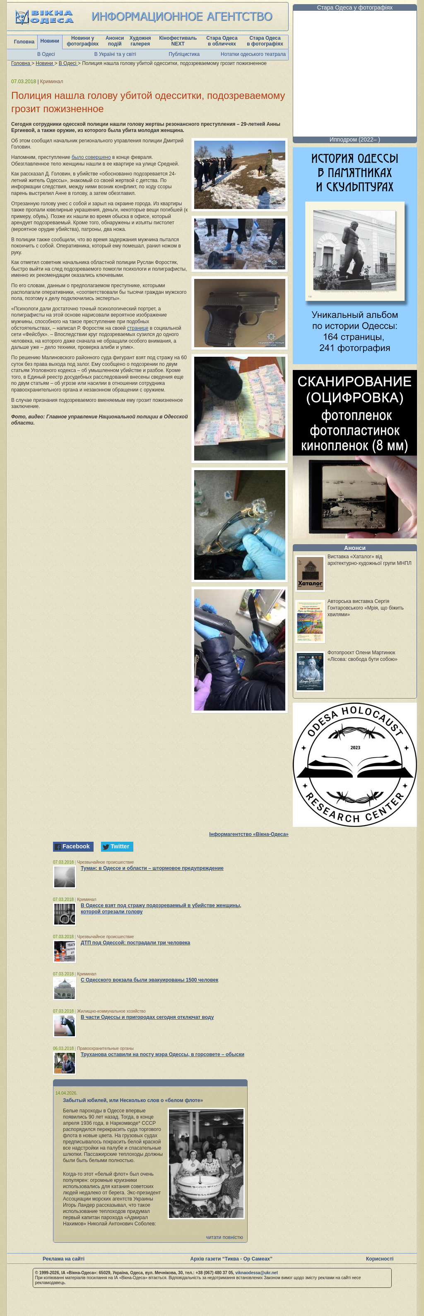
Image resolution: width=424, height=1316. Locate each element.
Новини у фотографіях (83, 41)
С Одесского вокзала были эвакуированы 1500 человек (149, 980)
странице (138, 328)
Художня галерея (140, 41)
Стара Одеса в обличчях (221, 41)
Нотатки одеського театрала (253, 54)
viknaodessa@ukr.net (256, 1272)
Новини (50, 41)
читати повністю (224, 1237)
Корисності (379, 1259)
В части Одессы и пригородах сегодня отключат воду (147, 1017)
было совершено (91, 157)
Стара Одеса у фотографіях (355, 7)
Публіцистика (184, 54)
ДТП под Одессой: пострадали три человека (135, 943)
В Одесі (46, 54)
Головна (24, 42)
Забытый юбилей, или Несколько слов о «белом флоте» (133, 1100)
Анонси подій (115, 41)
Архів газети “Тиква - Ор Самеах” (231, 1259)
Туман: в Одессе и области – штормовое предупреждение (152, 868)
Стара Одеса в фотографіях (265, 41)
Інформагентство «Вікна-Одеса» (249, 834)
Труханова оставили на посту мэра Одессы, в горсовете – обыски (162, 1054)
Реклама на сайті (63, 1259)
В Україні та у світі (115, 54)
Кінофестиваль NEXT (178, 41)
